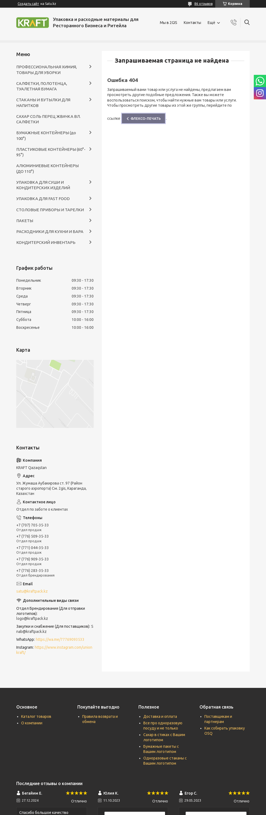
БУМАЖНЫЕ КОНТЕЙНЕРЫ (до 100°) (46, 135)
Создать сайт (28, 3)
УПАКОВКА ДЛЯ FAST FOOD (43, 198)
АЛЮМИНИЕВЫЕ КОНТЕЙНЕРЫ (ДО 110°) (47, 168)
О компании (31, 723)
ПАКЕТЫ (24, 220)
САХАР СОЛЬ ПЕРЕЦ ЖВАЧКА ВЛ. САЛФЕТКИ (48, 119)
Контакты (192, 22)
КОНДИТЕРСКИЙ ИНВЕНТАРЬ (45, 242)
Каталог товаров (36, 716)
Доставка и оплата (160, 716)
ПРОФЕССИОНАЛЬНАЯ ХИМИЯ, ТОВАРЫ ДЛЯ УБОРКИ (46, 70)
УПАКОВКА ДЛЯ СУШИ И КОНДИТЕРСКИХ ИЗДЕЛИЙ (43, 185)
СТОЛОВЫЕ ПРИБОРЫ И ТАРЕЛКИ (50, 209)
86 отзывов (203, 3)
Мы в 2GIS (168, 22)
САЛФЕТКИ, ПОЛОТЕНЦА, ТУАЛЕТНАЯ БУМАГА (41, 86)
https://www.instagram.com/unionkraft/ (54, 650)
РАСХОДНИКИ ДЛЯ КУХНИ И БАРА (49, 231)
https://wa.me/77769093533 (60, 639)
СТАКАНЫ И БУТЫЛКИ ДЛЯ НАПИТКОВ (43, 102)
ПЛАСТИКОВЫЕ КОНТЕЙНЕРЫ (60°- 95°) (51, 152)
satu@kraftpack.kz (32, 591)
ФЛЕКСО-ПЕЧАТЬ (146, 118)
